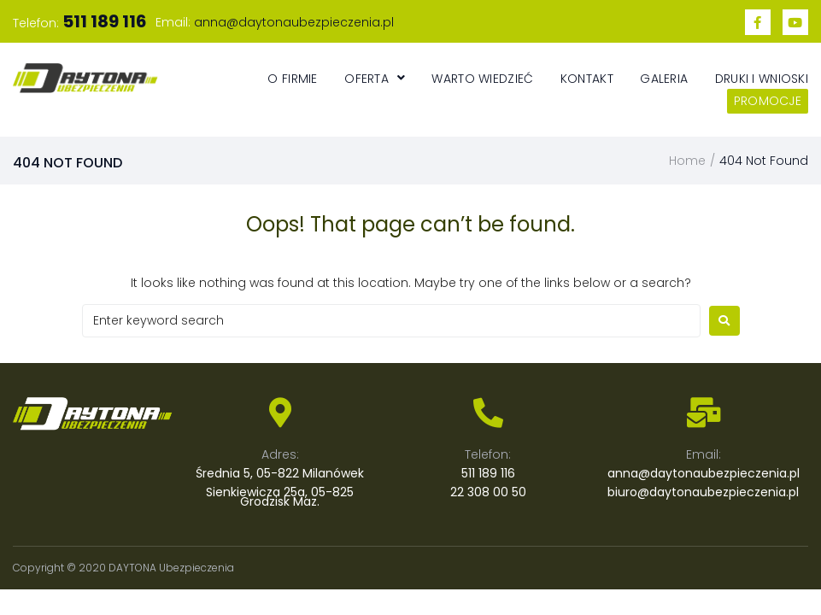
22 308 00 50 (488, 492)
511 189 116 (488, 473)
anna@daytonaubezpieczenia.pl (294, 22)
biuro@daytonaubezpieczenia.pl (703, 492)
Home (687, 160)
